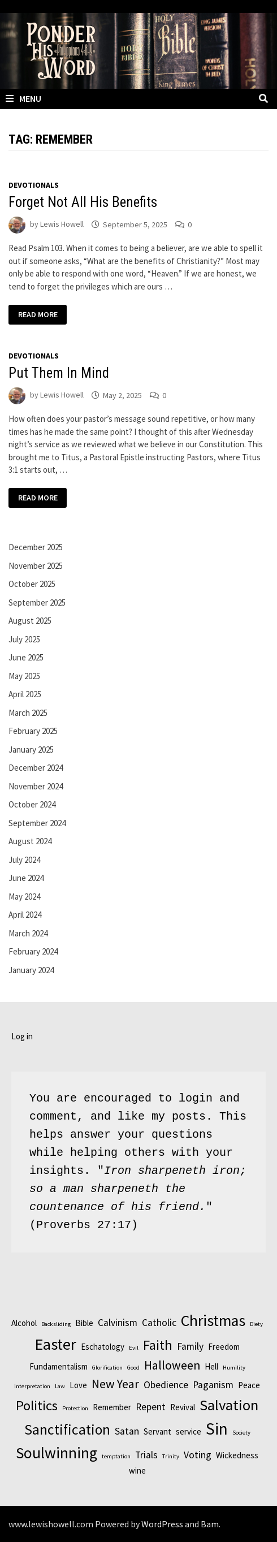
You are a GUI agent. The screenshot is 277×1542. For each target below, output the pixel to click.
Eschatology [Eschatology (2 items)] (102, 1346)
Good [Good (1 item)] (133, 1367)
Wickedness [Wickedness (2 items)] (237, 1455)
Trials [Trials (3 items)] (146, 1455)
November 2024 (35, 786)
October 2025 (31, 583)
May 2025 (24, 676)
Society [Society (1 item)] (241, 1432)
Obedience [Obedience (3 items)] (166, 1385)
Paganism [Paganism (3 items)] (213, 1385)
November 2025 (35, 565)
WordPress (162, 1524)
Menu (23, 98)
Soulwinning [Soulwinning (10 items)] (56, 1453)
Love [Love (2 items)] (78, 1385)
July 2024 (24, 859)
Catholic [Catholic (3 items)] (159, 1322)
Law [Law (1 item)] (60, 1386)
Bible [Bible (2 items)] (84, 1323)
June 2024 (26, 877)
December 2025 (35, 547)
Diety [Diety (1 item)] (256, 1324)
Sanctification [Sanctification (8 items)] (67, 1429)
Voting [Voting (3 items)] (197, 1455)
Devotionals (33, 185)
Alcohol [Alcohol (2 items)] (24, 1323)
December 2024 (35, 767)
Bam (210, 1524)
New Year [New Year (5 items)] (115, 1384)
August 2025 (29, 620)
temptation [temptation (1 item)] (116, 1456)
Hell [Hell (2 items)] (211, 1366)
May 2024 (24, 896)
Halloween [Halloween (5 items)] (172, 1365)
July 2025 (24, 639)
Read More (38, 315)
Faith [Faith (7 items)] (157, 1345)
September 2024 (37, 823)
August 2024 (29, 841)
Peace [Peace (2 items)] (249, 1385)
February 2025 (33, 730)
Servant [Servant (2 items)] (157, 1431)
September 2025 (37, 602)
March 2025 (27, 712)
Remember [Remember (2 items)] (112, 1407)
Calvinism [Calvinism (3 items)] (117, 1322)
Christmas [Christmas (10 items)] (213, 1321)
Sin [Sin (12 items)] (217, 1428)
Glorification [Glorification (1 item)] (107, 1367)
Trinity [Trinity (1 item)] (170, 1456)
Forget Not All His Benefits (82, 202)
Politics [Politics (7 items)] (37, 1405)
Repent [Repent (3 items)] (151, 1407)
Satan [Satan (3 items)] (127, 1431)
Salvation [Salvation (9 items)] (229, 1405)
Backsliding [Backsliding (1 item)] (56, 1324)
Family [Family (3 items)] (190, 1346)
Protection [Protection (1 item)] (75, 1408)
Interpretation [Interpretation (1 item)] (32, 1386)
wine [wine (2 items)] (137, 1470)
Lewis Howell (62, 224)
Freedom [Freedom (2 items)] (224, 1346)
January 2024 (31, 970)
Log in (22, 1036)
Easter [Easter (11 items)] (55, 1344)
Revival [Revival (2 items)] (182, 1407)
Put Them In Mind (58, 373)
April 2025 (24, 694)
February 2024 (33, 951)
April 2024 (24, 914)
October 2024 (31, 804)
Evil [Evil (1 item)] (133, 1347)
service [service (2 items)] (188, 1431)
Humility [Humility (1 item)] (234, 1367)
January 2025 (31, 749)
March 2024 (27, 933)
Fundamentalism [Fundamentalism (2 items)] (58, 1366)
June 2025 (26, 657)
